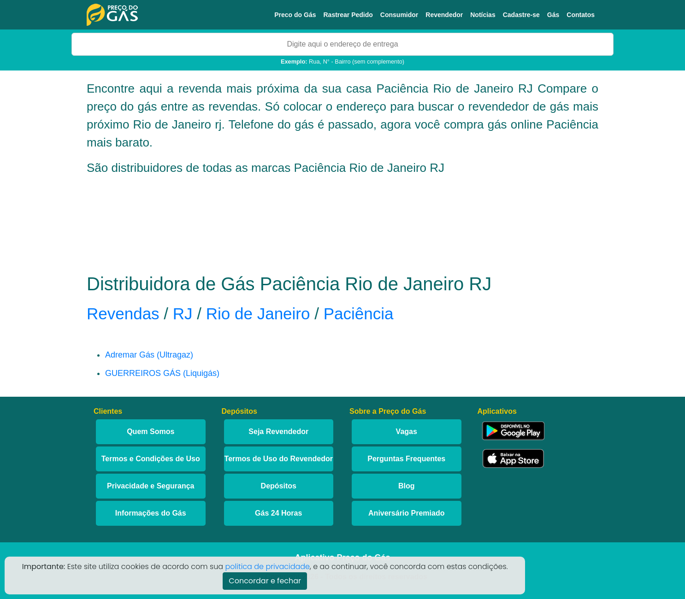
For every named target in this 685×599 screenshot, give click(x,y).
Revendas (123, 314)
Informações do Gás (150, 513)
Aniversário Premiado (406, 513)
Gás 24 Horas (278, 513)
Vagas (406, 431)
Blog (406, 486)
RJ (183, 314)
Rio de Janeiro (258, 314)
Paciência (359, 314)
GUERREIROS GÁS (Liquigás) (162, 373)
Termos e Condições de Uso (150, 459)
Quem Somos (150, 431)
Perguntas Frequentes (406, 459)
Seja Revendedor (278, 431)
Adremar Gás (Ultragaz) (149, 354)
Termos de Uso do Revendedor (278, 459)
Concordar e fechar (265, 581)
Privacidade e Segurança (150, 486)
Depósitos (278, 486)
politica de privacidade (267, 566)
